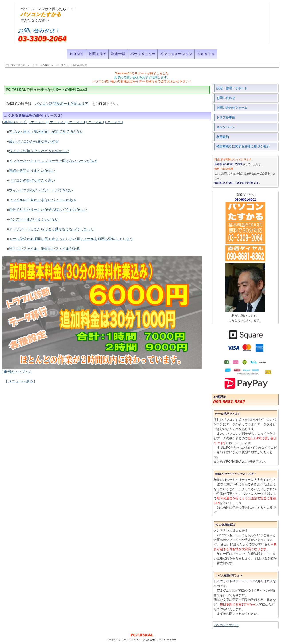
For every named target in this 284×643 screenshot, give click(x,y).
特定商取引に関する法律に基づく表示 (242, 146)
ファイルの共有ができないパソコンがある (42, 200)
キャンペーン (225, 127)
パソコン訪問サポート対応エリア (61, 104)
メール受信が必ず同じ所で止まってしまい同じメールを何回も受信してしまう (71, 239)
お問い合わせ (225, 98)
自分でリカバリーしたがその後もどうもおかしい (48, 209)
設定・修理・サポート (231, 88)
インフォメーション (176, 54)
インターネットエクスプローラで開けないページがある (53, 161)
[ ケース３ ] (76, 122)
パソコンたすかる (40, 14)
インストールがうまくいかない (34, 219)
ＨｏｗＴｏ (206, 54)
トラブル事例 (225, 117)
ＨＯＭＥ (76, 54)
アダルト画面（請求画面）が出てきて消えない (46, 131)
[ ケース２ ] (56, 122)
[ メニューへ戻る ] (20, 381)
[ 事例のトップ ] (15, 122)
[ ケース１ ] (37, 122)
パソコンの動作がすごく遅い (32, 180)
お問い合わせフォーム (231, 107)
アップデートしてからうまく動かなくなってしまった (51, 229)
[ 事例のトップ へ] (16, 371)
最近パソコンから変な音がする (34, 141)
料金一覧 (118, 54)
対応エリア (97, 54)
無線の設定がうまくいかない (32, 170)
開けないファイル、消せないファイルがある (44, 248)
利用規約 (222, 137)
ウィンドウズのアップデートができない (41, 190)
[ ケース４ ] (95, 122)
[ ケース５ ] (114, 122)
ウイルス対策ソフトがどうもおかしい (39, 151)
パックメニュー (142, 54)
